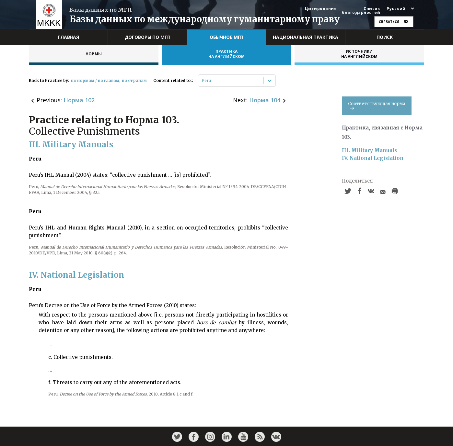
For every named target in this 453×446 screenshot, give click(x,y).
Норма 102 (79, 100)
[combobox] (202, 80)
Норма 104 (264, 100)
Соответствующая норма (376, 105)
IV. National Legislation (372, 158)
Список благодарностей (361, 11)
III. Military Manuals (369, 150)
